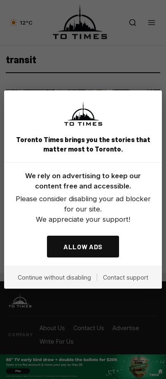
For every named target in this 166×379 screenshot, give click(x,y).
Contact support (125, 277)
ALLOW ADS (83, 246)
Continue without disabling (54, 277)
